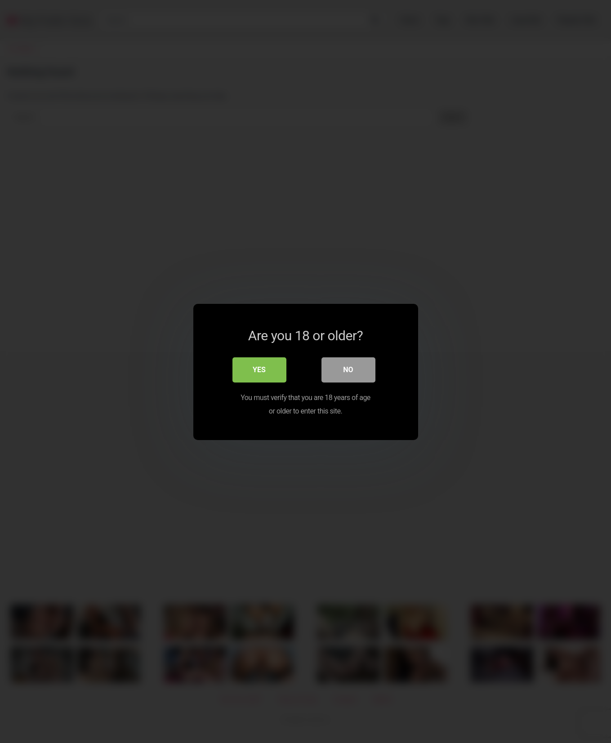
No (348, 369)
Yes (259, 369)
